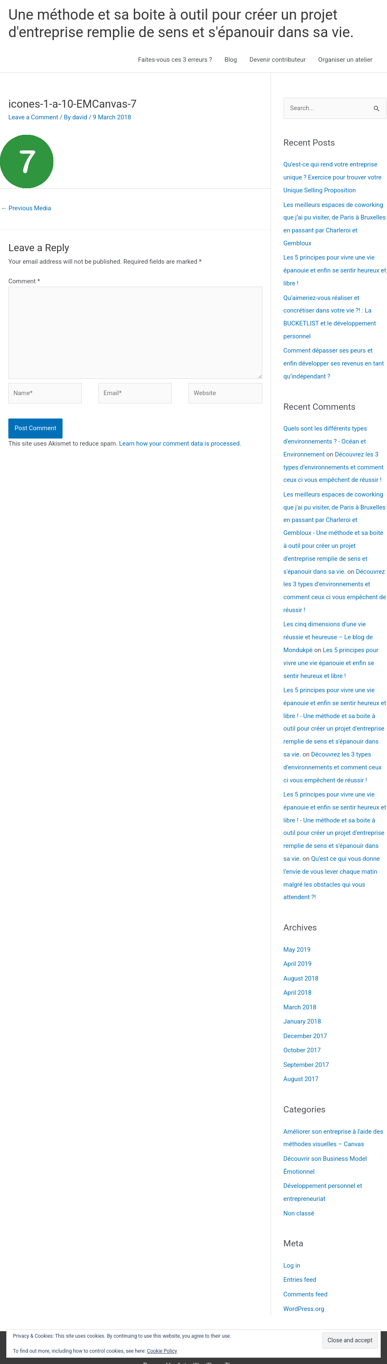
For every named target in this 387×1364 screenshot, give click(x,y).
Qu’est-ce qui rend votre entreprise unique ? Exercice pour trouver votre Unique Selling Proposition (333, 177)
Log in (292, 1242)
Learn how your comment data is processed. (180, 445)
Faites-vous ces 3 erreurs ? (175, 60)
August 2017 (301, 1059)
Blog (230, 60)
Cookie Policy (162, 1351)
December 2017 (306, 1017)
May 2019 (297, 932)
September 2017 (306, 1045)
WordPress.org (304, 1285)
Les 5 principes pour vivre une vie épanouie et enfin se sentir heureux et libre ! (332, 268)
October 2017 (302, 1031)
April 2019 (298, 946)
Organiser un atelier (345, 60)
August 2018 (301, 960)
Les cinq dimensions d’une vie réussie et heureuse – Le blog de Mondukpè (329, 626)
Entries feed (300, 1257)
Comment (24, 281)
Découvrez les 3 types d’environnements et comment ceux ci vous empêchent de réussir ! (334, 461)
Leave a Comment (33, 117)
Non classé (299, 1191)
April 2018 (298, 974)
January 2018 (303, 1002)
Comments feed (306, 1271)
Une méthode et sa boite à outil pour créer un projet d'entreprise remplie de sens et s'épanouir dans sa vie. (182, 23)
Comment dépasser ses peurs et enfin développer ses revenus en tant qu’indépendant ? (334, 359)
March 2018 (300, 988)
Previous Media (26, 208)
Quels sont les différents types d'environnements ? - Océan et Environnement (326, 436)
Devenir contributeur (277, 60)
